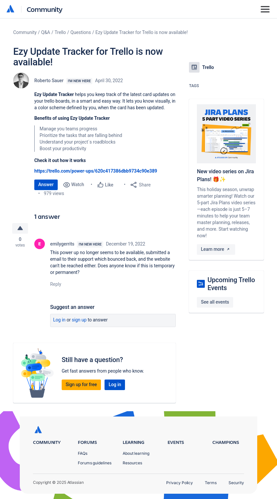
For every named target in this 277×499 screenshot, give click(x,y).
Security (236, 482)
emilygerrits (62, 244)
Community (45, 9)
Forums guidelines (94, 462)
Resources (132, 462)
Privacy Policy (179, 482)
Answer (46, 184)
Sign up (79, 320)
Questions (80, 32)
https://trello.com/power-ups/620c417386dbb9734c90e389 (95, 171)
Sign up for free (81, 384)
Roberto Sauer (49, 80)
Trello (60, 32)
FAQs (82, 453)
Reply (55, 284)
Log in (59, 320)
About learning (136, 453)
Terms (211, 482)
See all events (215, 302)
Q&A (45, 32)
